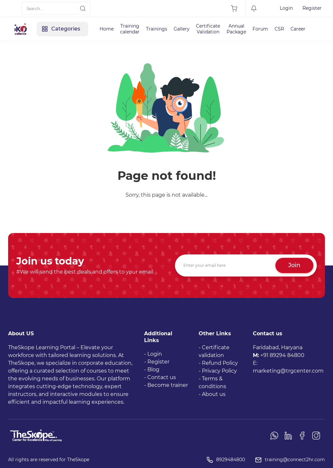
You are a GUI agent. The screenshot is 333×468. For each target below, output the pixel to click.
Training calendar (130, 29)
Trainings (156, 29)
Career (297, 29)
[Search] (56, 8)
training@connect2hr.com (295, 459)
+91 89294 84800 (282, 355)
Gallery (182, 29)
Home (107, 29)
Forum (260, 29)
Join (294, 265)
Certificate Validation (208, 29)
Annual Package (236, 29)
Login (286, 8)
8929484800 (230, 459)
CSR (279, 29)
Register (312, 8)
